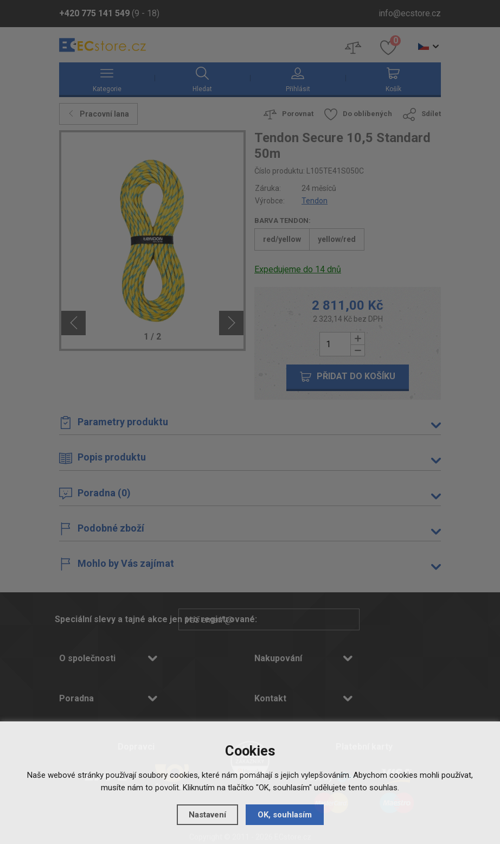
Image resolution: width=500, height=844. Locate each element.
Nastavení (207, 815)
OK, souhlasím (285, 815)
